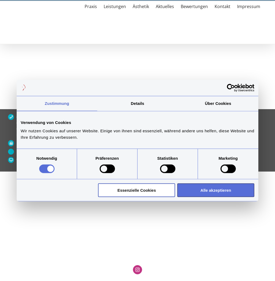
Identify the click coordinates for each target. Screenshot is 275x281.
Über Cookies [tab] (218, 103)
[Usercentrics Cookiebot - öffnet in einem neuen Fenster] (230, 88)
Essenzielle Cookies (136, 190)
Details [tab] (137, 103)
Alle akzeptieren (215, 190)
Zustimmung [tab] (57, 103)
